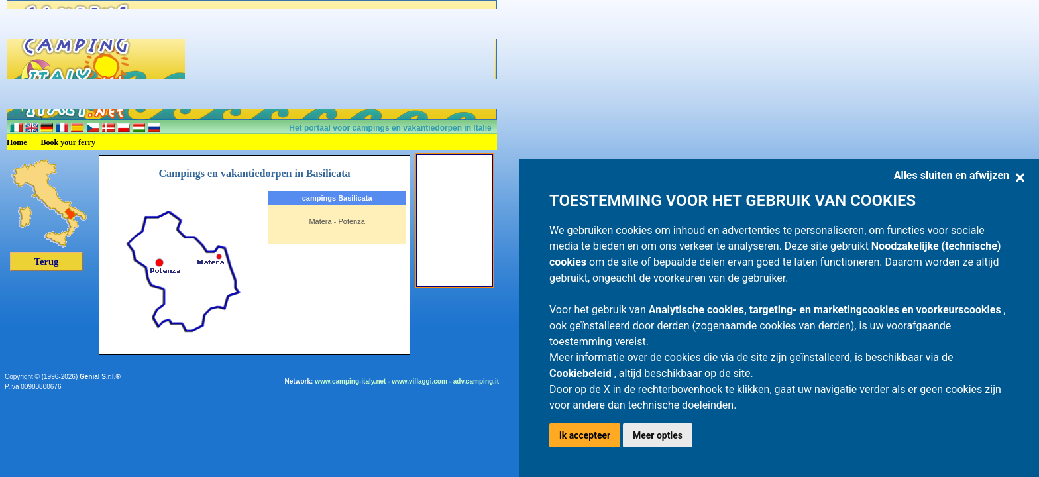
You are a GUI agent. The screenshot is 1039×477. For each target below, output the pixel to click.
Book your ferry (68, 142)
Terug (46, 261)
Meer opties (658, 435)
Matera (320, 221)
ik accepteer (584, 435)
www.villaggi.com (419, 381)
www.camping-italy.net (350, 381)
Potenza (351, 221)
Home (17, 142)
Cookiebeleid (581, 373)
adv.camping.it (476, 381)
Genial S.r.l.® (100, 376)
